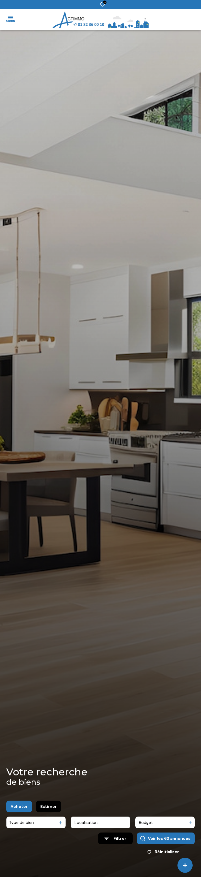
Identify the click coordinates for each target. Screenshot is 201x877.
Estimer (48, 809)
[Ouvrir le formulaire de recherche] (115, 841)
